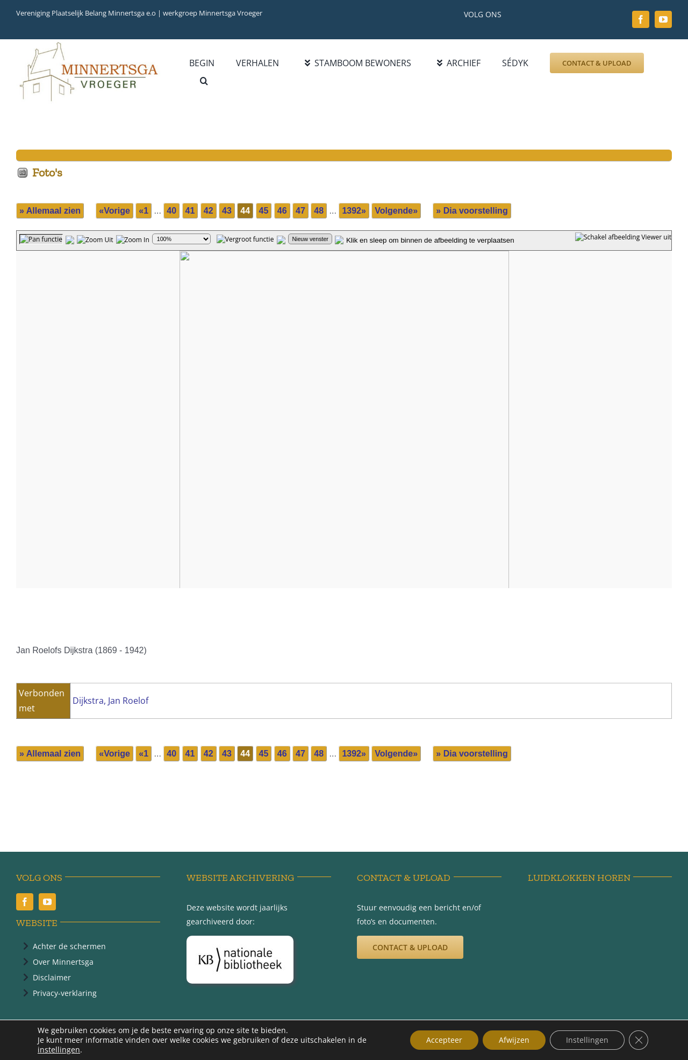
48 (319, 210)
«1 (143, 210)
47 (300, 210)
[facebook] (640, 19)
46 (282, 210)
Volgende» (396, 210)
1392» (354, 210)
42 (208, 210)
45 (264, 210)
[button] (204, 81)
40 (171, 210)
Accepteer (444, 1040)
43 (227, 210)
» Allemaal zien (50, 210)
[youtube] (663, 19)
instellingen (59, 1050)
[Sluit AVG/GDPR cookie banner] (638, 1040)
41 (190, 210)
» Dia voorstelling (471, 210)
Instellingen (587, 1040)
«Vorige (114, 210)
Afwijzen (514, 1040)
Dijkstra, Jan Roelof (110, 700)
